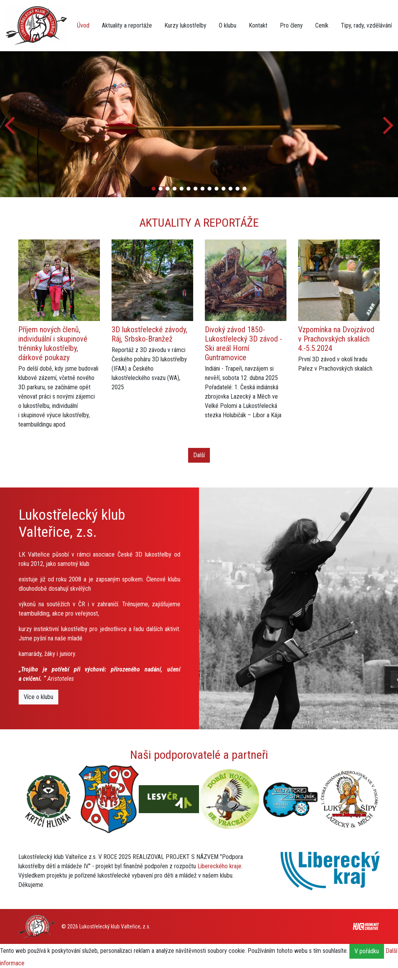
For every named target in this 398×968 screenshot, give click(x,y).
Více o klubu (38, 697)
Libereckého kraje (219, 866)
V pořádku (366, 951)
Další (199, 455)
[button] (389, 124)
